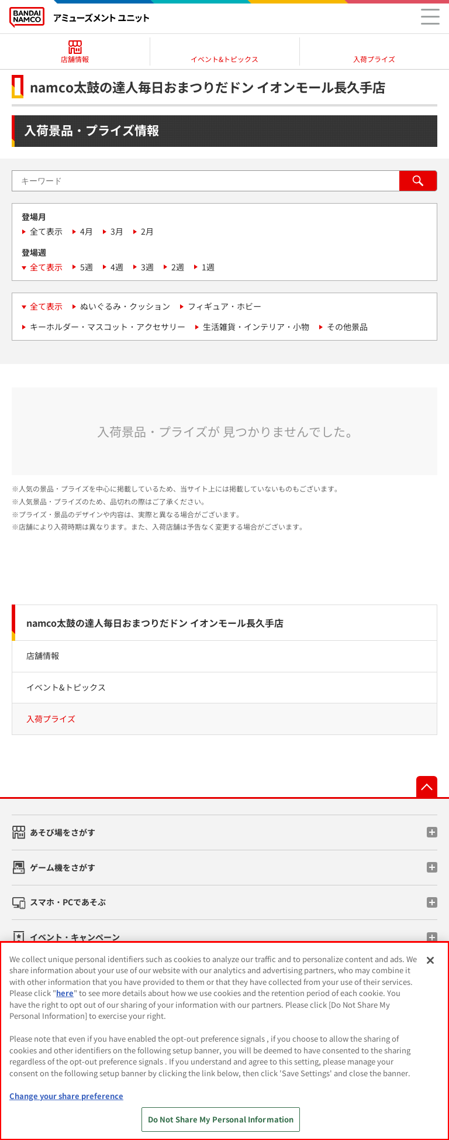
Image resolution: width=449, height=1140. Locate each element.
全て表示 (46, 231)
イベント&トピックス (66, 687)
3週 (147, 267)
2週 (177, 267)
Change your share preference (66, 1095)
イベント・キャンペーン (75, 937)
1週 (208, 267)
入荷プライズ (50, 718)
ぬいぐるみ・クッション (125, 306)
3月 (116, 231)
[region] (224, 1041)
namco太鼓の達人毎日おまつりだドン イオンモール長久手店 (155, 623)
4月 (86, 231)
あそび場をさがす (62, 832)
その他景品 (347, 326)
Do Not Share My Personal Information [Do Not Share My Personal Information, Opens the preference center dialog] (221, 1119)
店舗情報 (42, 655)
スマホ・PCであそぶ (68, 902)
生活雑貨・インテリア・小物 (256, 326)
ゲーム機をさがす (62, 867)
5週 (86, 267)
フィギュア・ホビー (224, 306)
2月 (147, 231)
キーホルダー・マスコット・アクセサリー (107, 326)
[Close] (430, 960)
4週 (116, 267)
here (65, 992)
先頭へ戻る (426, 786)
